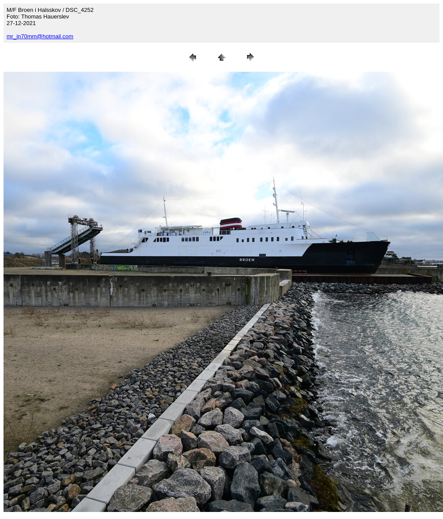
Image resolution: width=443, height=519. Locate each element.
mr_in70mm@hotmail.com (40, 36)
